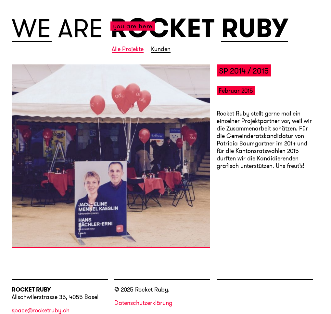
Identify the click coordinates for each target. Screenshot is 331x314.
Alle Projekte (128, 49)
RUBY (254, 28)
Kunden (161, 49)
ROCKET (162, 28)
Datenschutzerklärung (143, 303)
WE (32, 28)
